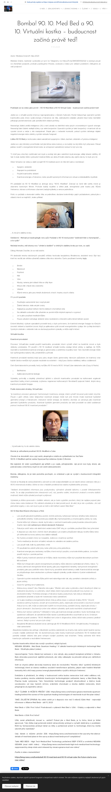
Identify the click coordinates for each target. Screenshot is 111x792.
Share (15, 768)
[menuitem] (24, 8)
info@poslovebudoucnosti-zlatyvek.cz (95, 2)
